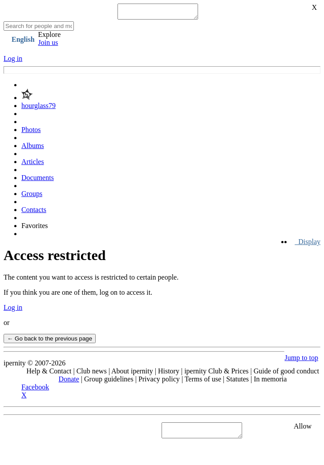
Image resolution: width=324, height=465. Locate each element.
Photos (31, 132)
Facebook (35, 389)
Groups (31, 196)
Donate (69, 381)
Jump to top (301, 360)
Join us (48, 45)
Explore (49, 37)
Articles (32, 164)
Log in (13, 61)
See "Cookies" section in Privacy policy (59, 432)
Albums (32, 148)
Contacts (33, 212)
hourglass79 (38, 108)
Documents (37, 180)
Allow (303, 429)
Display (307, 244)
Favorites (34, 228)
